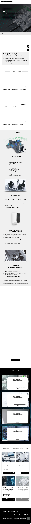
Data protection (9, 518)
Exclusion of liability (23, 518)
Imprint (4, 518)
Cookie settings (16, 518)
